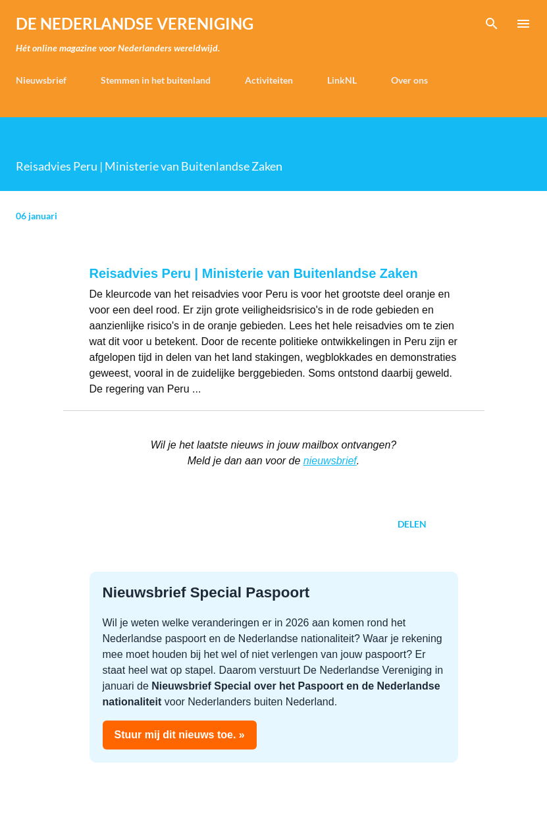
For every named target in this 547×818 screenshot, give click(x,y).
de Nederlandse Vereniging (134, 23)
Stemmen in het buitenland (156, 80)
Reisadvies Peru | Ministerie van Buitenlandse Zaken (254, 273)
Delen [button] (412, 524)
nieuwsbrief (330, 460)
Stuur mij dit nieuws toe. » (180, 734)
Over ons (409, 80)
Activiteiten (269, 80)
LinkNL (342, 80)
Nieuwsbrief (41, 80)
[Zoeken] (492, 24)
